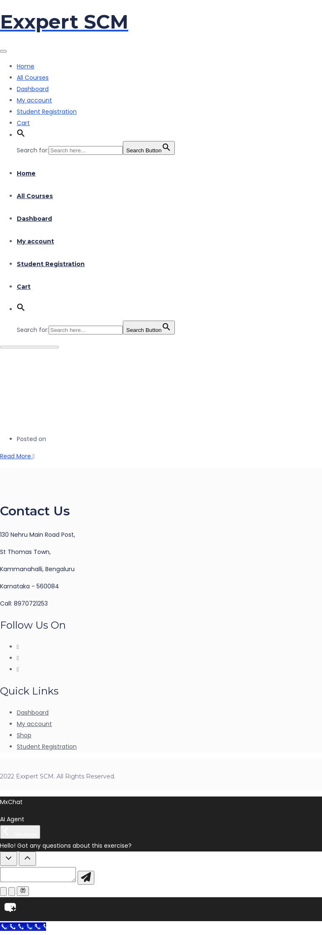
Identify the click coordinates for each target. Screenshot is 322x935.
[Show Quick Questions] (27, 858)
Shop (24, 735)
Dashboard (33, 89)
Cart (23, 123)
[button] (21, 135)
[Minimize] (20, 832)
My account (34, 100)
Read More (17, 456)
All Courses (33, 77)
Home (25, 66)
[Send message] (94, 880)
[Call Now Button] (23, 929)
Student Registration (47, 111)
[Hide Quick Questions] (8, 858)
